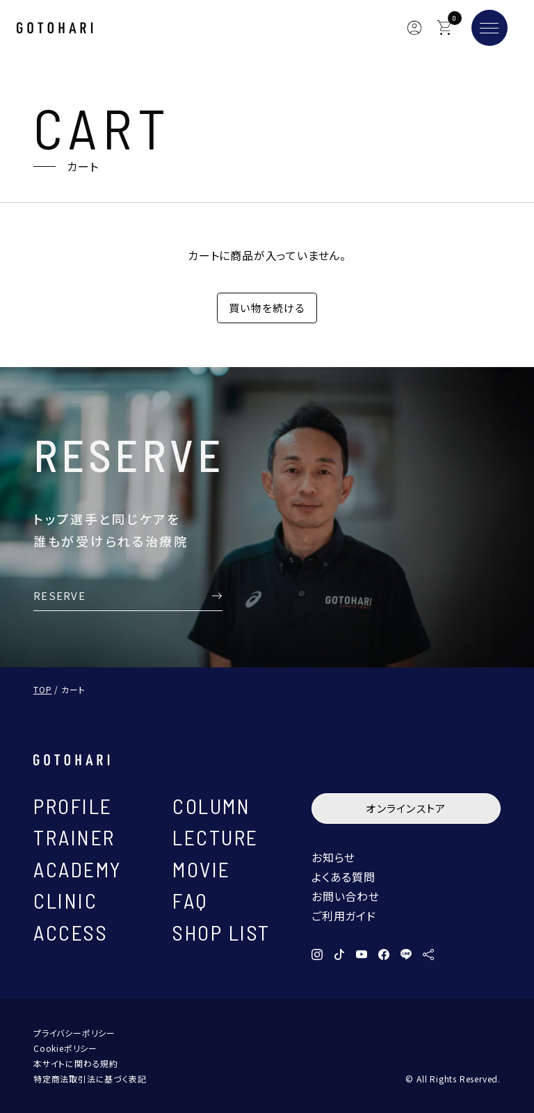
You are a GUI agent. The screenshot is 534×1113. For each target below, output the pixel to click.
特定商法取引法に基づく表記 (89, 1078)
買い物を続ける (267, 307)
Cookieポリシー (65, 1048)
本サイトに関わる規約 (75, 1063)
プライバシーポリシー (74, 1033)
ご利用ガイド (344, 915)
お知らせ (333, 857)
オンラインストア (406, 808)
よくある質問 (343, 876)
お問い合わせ (346, 896)
